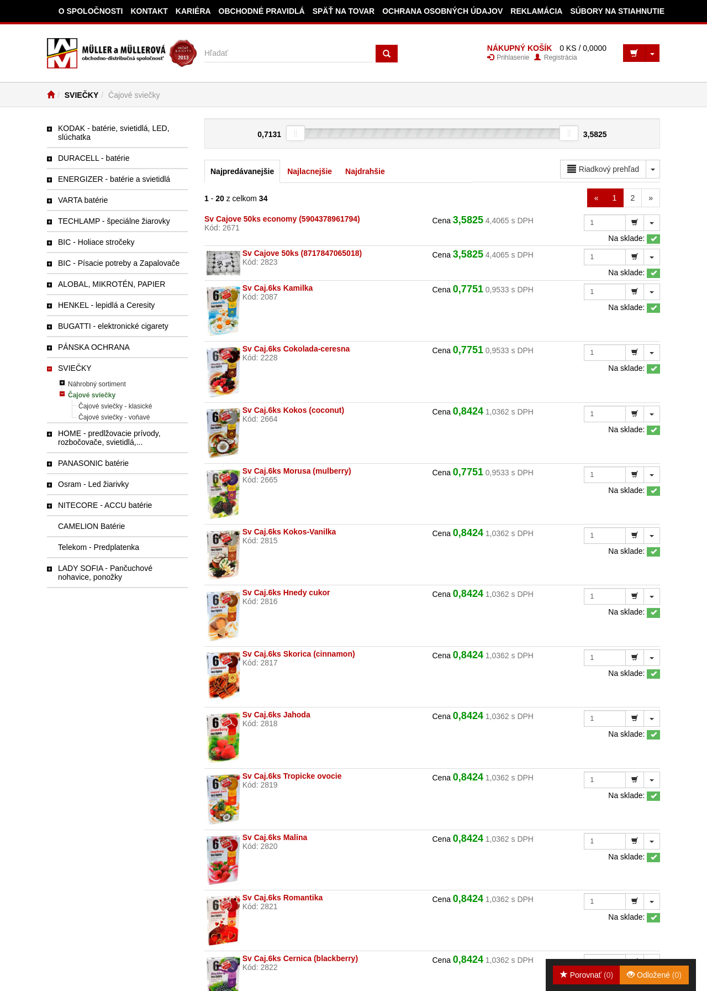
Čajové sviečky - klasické (115, 406)
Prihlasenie (508, 57)
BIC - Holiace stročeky (96, 242)
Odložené (654, 975)
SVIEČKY (81, 95)
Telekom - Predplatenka (98, 547)
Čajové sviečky (91, 395)
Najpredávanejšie (242, 171)
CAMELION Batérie (91, 526)
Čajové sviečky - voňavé (114, 417)
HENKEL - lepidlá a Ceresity (106, 305)
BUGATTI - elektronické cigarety (113, 326)
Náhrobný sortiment (97, 384)
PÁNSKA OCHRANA (94, 347)
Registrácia (555, 57)
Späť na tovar (344, 11)
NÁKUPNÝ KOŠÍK (519, 48)
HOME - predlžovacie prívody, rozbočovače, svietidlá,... (109, 438)
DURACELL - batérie (93, 158)
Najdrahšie (365, 171)
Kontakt (148, 11)
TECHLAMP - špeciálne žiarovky (114, 221)
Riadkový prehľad (603, 169)
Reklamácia (536, 11)
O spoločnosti (91, 11)
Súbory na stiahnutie (617, 11)
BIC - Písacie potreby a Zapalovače (119, 263)
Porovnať (586, 975)
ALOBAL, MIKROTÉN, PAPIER (111, 284)
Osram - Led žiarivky (93, 484)
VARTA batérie (83, 200)
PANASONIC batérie (93, 463)
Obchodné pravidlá (262, 11)
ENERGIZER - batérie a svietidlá (114, 179)
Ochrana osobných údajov (442, 11)
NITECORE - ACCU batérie (105, 505)
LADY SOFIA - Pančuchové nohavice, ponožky (105, 572)
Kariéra (193, 11)
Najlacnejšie (309, 171)
